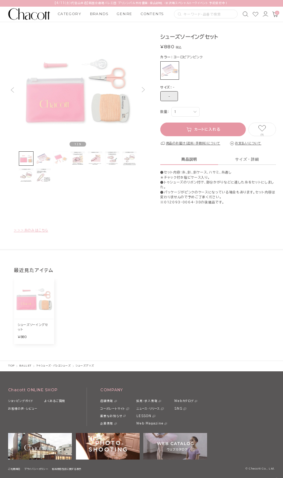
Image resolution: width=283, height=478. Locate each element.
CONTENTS (152, 14)
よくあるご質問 (54, 400)
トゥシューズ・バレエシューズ (53, 365)
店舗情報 (106, 400)
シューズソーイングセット (33, 327)
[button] (12, 90)
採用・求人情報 (146, 400)
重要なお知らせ (111, 416)
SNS (178, 408)
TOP (11, 365)
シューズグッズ (85, 365)
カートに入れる (207, 129)
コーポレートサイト (112, 408)
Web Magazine (149, 423)
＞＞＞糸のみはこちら (31, 230)
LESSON (143, 416)
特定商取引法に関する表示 (66, 469)
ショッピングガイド (20, 400)
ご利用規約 (14, 469)
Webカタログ (183, 400)
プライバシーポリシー (36, 469)
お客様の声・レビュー (22, 408)
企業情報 (106, 423)
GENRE (125, 14)
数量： (164, 111)
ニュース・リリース (148, 408)
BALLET (25, 365)
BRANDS (99, 14)
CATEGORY (70, 14)
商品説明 (189, 159)
